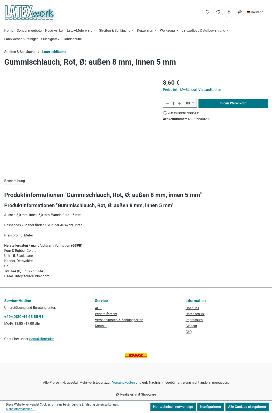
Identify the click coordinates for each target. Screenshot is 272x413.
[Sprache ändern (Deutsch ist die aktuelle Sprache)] (257, 12)
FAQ (189, 332)
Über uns (192, 308)
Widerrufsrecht (106, 314)
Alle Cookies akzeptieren (247, 407)
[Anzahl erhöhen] (179, 103)
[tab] (14, 181)
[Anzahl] (173, 103)
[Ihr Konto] (229, 12)
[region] (79, 124)
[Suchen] (207, 12)
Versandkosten (123, 382)
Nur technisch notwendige (173, 407)
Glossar (191, 326)
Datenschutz (195, 314)
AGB (98, 308)
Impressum (194, 320)
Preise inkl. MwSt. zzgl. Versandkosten (192, 90)
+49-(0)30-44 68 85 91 (23, 316)
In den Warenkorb (233, 103)
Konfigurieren (210, 407)
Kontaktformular (41, 339)
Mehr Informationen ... (20, 409)
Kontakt (101, 326)
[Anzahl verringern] (167, 103)
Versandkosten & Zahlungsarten (119, 320)
